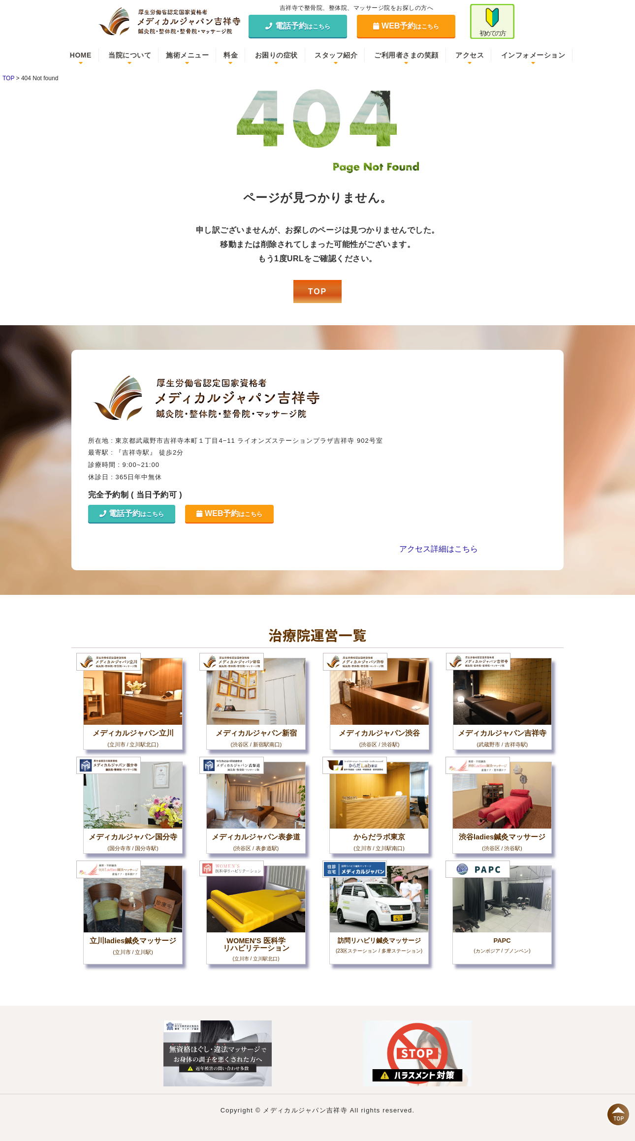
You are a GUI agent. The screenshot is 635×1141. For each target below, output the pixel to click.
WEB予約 (406, 26)
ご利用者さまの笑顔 (406, 55)
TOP (317, 291)
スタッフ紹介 (336, 55)
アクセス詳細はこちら (438, 549)
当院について (129, 55)
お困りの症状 (276, 55)
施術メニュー (187, 55)
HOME (81, 55)
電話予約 (297, 26)
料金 (230, 55)
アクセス (469, 55)
